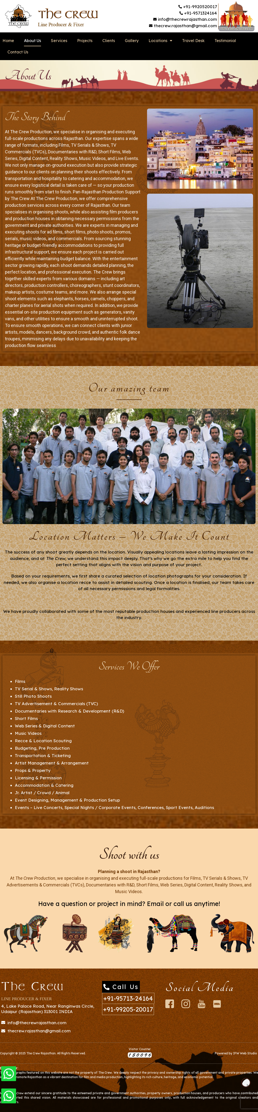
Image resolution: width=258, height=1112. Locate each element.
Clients (108, 40)
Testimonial (225, 40)
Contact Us (17, 51)
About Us (32, 40)
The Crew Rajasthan (41, 1053)
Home (8, 40)
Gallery (132, 40)
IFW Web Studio (245, 1053)
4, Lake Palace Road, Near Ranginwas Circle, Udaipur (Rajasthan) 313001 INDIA (47, 1008)
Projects (84, 40)
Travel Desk (193, 40)
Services (59, 40)
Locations (160, 40)
